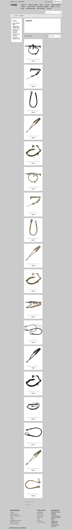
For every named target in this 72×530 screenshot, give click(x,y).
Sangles (52, 6)
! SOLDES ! (49, 8)
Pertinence (54, 36)
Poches (23, 6)
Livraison (12, 512)
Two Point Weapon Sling (16, 38)
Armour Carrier (33, 4)
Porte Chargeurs (56, 4)
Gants (22, 8)
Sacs (58, 6)
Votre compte (41, 510)
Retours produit (40, 515)
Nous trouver (41, 8)
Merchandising (30, 8)
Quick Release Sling (16, 23)
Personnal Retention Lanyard (15, 31)
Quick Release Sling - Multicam (33, 161)
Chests (41, 4)
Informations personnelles (40, 512)
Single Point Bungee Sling (16, 27)
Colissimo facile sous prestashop (17, 527)
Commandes (40, 517)
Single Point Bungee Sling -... (33, 136)
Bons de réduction (41, 522)
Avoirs (38, 518)
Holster (47, 4)
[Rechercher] (53, 12)
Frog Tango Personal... (33, 340)
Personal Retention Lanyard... (33, 110)
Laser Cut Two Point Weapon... (33, 315)
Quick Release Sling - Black (33, 391)
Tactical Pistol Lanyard (16, 34)
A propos (12, 518)
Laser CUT (24, 4)
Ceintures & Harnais (43, 6)
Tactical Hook (31, 6)
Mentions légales (14, 514)
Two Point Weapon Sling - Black (33, 59)
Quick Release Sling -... (33, 289)
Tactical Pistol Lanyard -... (33, 84)
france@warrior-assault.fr (55, 526)
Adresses (39, 520)
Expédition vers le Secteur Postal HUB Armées (15, 521)
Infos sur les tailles (14, 523)
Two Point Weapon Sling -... (33, 187)
